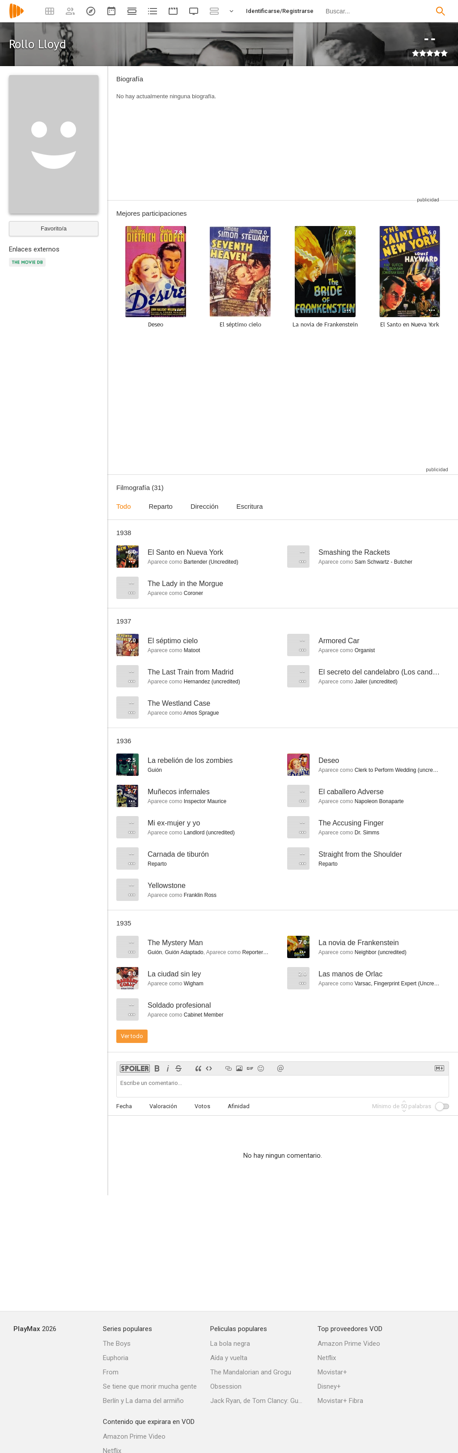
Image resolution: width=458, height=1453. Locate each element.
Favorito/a (54, 228)
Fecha (124, 1106)
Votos (202, 1106)
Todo (123, 506)
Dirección (205, 506)
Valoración (163, 1106)
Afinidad (239, 1106)
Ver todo (132, 1036)
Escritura (249, 506)
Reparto (161, 506)
